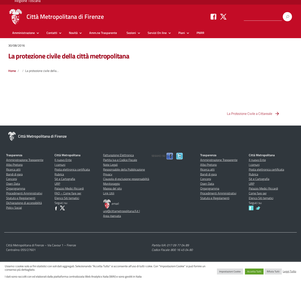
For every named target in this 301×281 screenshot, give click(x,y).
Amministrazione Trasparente (24, 160)
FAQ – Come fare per (68, 193)
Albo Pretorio (14, 164)
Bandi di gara (14, 174)
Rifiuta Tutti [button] (273, 271)
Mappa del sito (112, 188)
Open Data (13, 183)
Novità (73, 32)
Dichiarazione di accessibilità (24, 202)
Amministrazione (23, 32)
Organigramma (15, 188)
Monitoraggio (111, 183)
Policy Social (14, 207)
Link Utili (108, 193)
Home (12, 70)
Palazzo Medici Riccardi (69, 188)
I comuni (60, 164)
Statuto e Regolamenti (20, 198)
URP (57, 183)
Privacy (107, 174)
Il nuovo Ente (63, 160)
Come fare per (258, 193)
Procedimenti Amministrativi (24, 193)
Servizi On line (157, 32)
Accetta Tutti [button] (254, 271)
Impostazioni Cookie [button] (230, 271)
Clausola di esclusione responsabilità (126, 179)
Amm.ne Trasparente (103, 32)
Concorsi (11, 179)
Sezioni (131, 32)
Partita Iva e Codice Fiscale (120, 160)
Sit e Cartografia (65, 179)
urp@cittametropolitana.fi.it (121, 211)
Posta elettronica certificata (72, 169)
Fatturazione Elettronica (118, 155)
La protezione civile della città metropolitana (68, 56)
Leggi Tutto (289, 271)
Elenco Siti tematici (67, 198)
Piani (181, 32)
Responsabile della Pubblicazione (124, 169)
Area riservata (112, 216)
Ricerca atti (13, 169)
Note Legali (110, 164)
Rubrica (59, 174)
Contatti (51, 32)
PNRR (200, 32)
